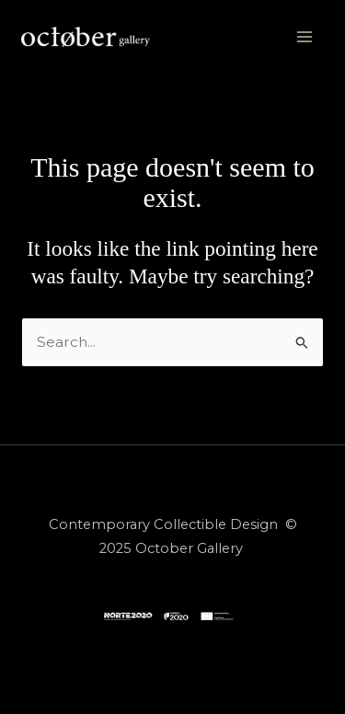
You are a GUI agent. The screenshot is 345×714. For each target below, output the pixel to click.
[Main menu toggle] (304, 36)
